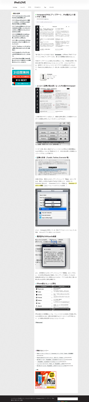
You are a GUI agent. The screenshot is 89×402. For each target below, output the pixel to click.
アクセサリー (37, 7)
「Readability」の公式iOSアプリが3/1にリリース (48, 361)
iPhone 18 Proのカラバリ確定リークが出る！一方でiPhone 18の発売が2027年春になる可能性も (21, 22)
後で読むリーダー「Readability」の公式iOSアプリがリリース (51, 359)
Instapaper (58, 54)
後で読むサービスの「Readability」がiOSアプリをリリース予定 (51, 365)
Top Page (15, 7)
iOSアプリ (46, 19)
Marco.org (39, 322)
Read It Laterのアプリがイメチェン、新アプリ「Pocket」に (51, 357)
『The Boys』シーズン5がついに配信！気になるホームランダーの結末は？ (21, 48)
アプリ (29, 7)
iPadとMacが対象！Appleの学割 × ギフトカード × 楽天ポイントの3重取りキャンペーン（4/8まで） (21, 60)
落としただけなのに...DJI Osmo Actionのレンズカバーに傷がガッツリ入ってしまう (21, 42)
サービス (52, 7)
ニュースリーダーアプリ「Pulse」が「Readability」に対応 (50, 363)
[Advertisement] (61, 337)
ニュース (22, 7)
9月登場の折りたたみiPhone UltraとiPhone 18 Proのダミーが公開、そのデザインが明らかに (20, 36)
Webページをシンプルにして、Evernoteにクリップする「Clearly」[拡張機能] (55, 353)
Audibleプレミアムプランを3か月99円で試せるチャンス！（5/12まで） (21, 54)
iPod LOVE (20, 2)
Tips (45, 7)
